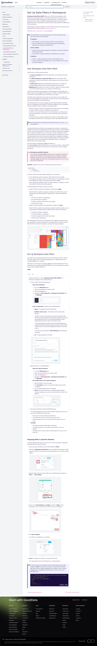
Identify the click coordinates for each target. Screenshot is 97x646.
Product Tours (66, 611)
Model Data (5, 24)
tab (43, 291)
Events (64, 624)
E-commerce (25, 618)
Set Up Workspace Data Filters (88, 16)
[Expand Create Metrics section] (20, 27)
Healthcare (24, 615)
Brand (77, 620)
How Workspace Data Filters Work (88, 12)
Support (64, 2)
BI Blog (64, 627)
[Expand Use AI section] (20, 36)
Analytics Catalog (6, 33)
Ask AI (68, 6)
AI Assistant (11, 615)
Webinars (65, 622)
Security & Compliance (14, 631)
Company (78, 608)
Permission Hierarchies (8, 56)
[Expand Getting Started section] (20, 15)
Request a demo (90, 2)
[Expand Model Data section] (20, 24)
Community (47, 2)
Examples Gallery (53, 613)
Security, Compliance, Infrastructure (7, 65)
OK (91, 641)
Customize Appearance (7, 38)
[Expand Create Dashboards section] (20, 31)
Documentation (56, 2)
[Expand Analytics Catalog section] (20, 34)
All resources (65, 608)
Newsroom (78, 618)
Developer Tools (6, 68)
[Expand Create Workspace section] (20, 22)
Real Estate (24, 624)
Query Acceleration (13, 629)
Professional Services (27, 611)
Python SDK (51, 608)
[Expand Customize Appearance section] (20, 39)
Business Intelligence (13, 611)
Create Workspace (6, 21)
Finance (24, 620)
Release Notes (52, 618)
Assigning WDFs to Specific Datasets (89, 20)
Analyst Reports (66, 618)
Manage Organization (7, 17)
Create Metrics (5, 26)
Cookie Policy (20, 643)
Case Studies (65, 613)
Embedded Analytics (13, 622)
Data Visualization (13, 624)
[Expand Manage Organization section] (20, 17)
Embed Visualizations (7, 40)
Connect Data (5, 19)
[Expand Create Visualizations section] (20, 29)
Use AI (3, 36)
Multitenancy (7, 62)
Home (3, 12)
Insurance (24, 622)
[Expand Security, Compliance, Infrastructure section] (20, 65)
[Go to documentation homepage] (6, 2)
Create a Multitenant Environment (10, 54)
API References (52, 615)
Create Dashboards (6, 31)
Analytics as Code (13, 618)
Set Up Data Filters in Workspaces (8, 49)
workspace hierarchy (50, 28)
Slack (37, 613)
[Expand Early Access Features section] (20, 71)
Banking (24, 634)
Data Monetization (13, 627)
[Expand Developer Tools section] (20, 68)
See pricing (84, 599)
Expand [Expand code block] (61, 584)
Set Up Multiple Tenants (7, 43)
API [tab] (32, 274)
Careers (77, 615)
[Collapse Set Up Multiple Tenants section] (20, 43)
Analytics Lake (12, 613)
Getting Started (6, 14)
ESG (23, 629)
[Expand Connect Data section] (20, 20)
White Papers (66, 615)
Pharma (24, 627)
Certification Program (40, 618)
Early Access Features (7, 70)
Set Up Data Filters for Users (9, 51)
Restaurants (25, 631)
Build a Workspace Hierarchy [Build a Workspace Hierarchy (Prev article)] (34, 592)
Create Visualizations (7, 29)
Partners (78, 613)
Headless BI (11, 620)
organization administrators (37, 31)
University (39, 2)
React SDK (51, 611)
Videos (64, 620)
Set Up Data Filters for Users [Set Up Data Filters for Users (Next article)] (72, 592)
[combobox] (45, 7)
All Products (3, 6)
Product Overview (13, 608)
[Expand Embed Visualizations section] (20, 41)
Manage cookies (81, 641)
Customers (78, 611)
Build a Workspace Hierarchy (9, 45)
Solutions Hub (25, 608)
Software (24, 613)
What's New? (5, 75)
